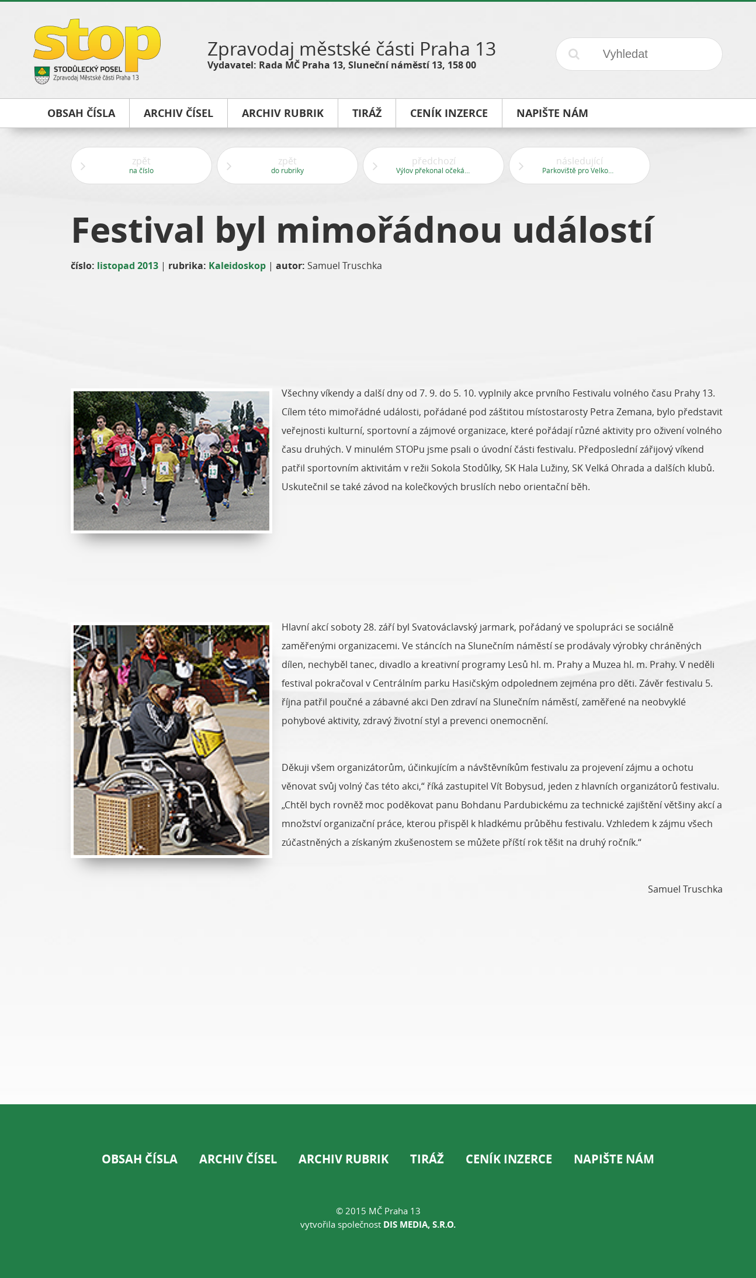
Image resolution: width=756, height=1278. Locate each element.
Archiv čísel (238, 1159)
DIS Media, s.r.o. (419, 1224)
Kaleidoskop (237, 265)
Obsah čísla (140, 1159)
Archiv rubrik (344, 1159)
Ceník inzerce (509, 1159)
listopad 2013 (127, 265)
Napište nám (614, 1159)
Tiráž (427, 1159)
